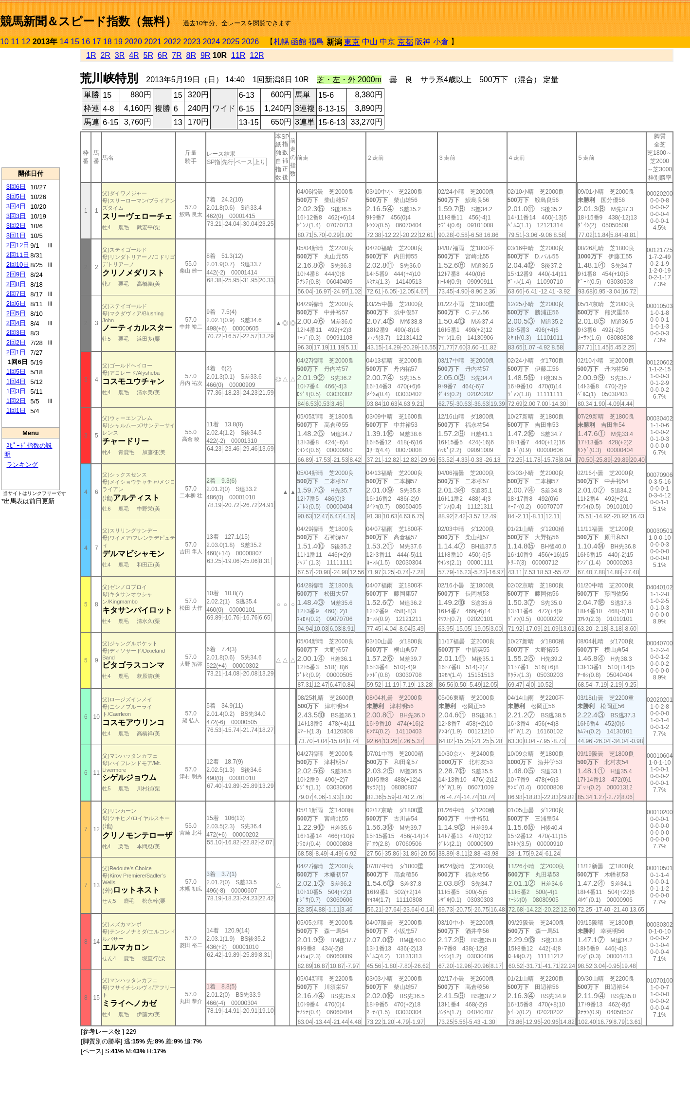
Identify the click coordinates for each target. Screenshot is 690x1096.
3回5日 (16, 196)
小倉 (441, 41)
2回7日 (16, 293)
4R (134, 55)
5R (148, 55)
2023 (191, 41)
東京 (352, 42)
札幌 (281, 41)
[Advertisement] (30, 107)
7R (177, 55)
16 (85, 41)
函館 (299, 41)
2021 (153, 41)
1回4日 (16, 381)
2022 (172, 41)
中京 (387, 41)
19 (118, 41)
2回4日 (16, 323)
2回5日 (16, 313)
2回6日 (16, 303)
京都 (405, 42)
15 (75, 41)
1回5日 (16, 371)
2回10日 (18, 264)
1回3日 (16, 391)
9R (205, 55)
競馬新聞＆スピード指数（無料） (88, 21)
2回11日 (18, 254)
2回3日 (16, 332)
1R (91, 55)
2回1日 (16, 352)
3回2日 (16, 225)
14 (64, 41)
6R (162, 55)
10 (4, 41)
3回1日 (16, 235)
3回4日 (16, 206)
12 (26, 41)
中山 (370, 41)
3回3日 (16, 215)
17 (96, 41)
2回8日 (16, 284)
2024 (211, 41)
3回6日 (16, 186)
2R (105, 55)
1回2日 (16, 400)
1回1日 (16, 410)
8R (191, 55)
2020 (133, 41)
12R (257, 55)
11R (238, 55)
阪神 (423, 41)
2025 (231, 41)
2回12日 (18, 245)
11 (15, 41)
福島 (316, 41)
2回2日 (16, 342)
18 (107, 41)
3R (120, 55)
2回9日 (16, 274)
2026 (250, 41)
